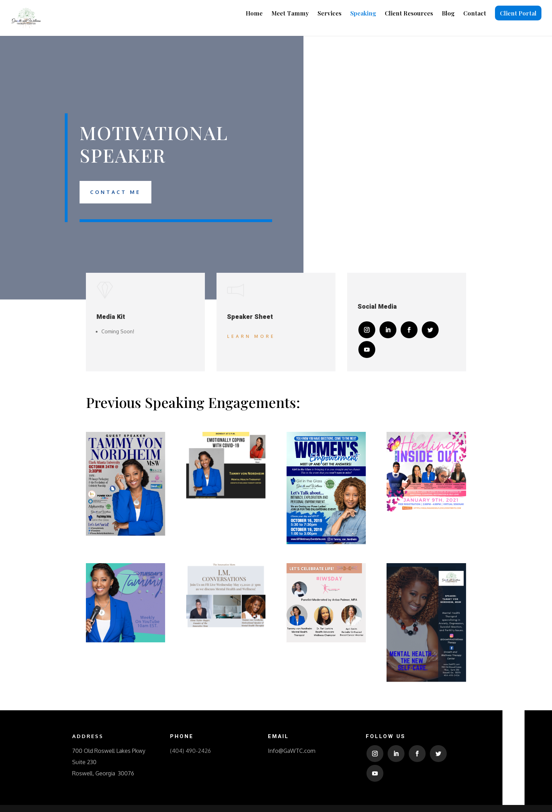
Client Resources (409, 14)
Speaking (363, 14)
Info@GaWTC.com (291, 750)
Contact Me (115, 192)
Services (329, 14)
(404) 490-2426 (190, 750)
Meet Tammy (290, 14)
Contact (474, 14)
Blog (448, 14)
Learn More (251, 336)
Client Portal (518, 13)
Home (254, 14)
